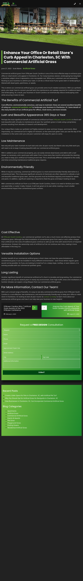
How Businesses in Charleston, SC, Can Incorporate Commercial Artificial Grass (34, 401)
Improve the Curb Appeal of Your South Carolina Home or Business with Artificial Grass (66, 308)
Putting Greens (13, 425)
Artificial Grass (29, 68)
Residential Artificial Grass (17, 428)
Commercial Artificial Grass (18, 416)
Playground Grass (14, 423)
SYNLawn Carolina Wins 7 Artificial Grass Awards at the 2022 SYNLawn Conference (17, 308)
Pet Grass (11, 420)
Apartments (12, 411)
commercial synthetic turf (21, 107)
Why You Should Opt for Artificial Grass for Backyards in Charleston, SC (31, 398)
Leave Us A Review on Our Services (41, 562)
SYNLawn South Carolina (63, 119)
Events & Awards (14, 418)
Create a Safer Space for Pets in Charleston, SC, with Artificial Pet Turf (31, 395)
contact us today (50, 297)
